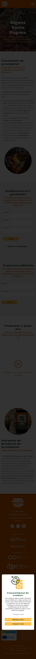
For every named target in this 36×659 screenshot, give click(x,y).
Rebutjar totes (18, 620)
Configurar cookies (18, 614)
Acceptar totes (18, 624)
